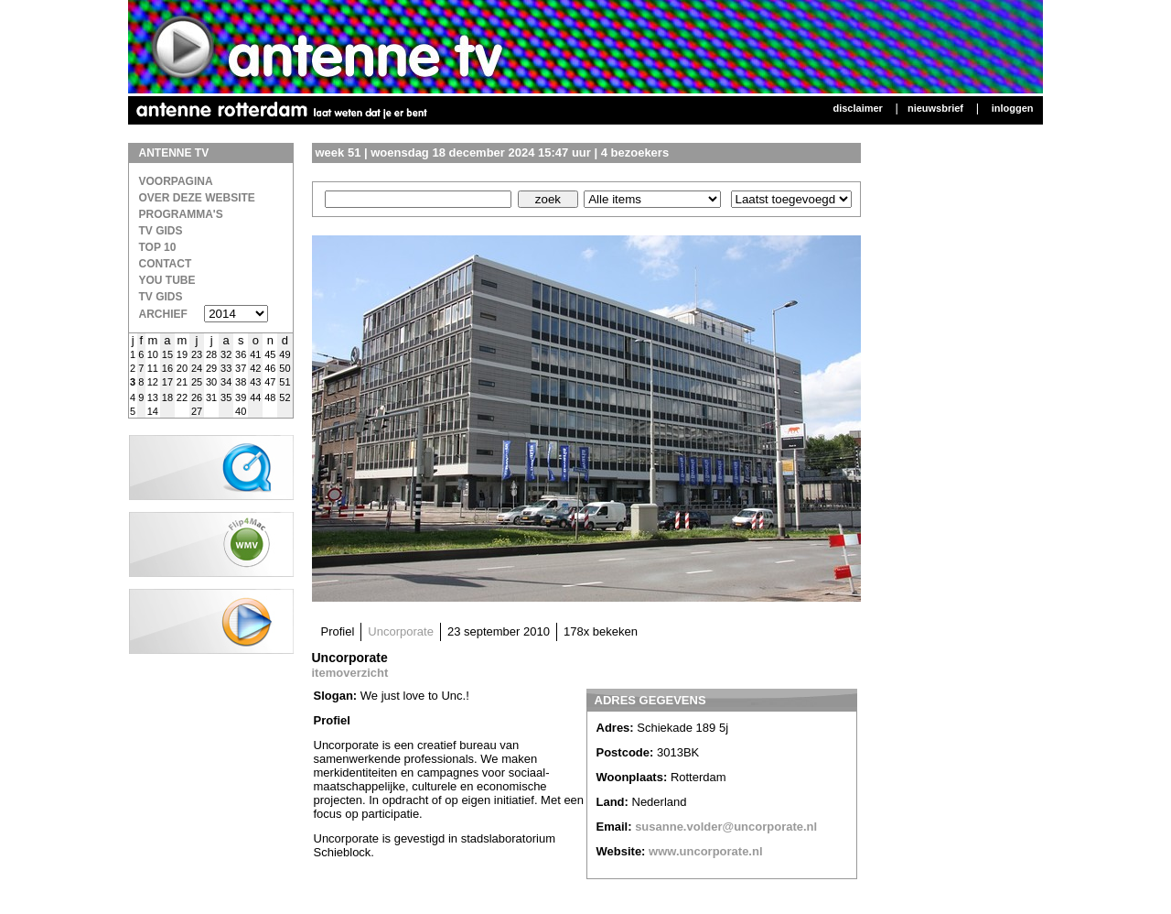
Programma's (181, 214)
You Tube (167, 280)
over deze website (197, 197)
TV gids (161, 296)
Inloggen (1013, 108)
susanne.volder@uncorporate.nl (726, 826)
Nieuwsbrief (935, 108)
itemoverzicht (350, 673)
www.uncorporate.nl (705, 851)
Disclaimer (857, 108)
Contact (165, 263)
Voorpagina (176, 181)
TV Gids (161, 230)
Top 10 (158, 247)
